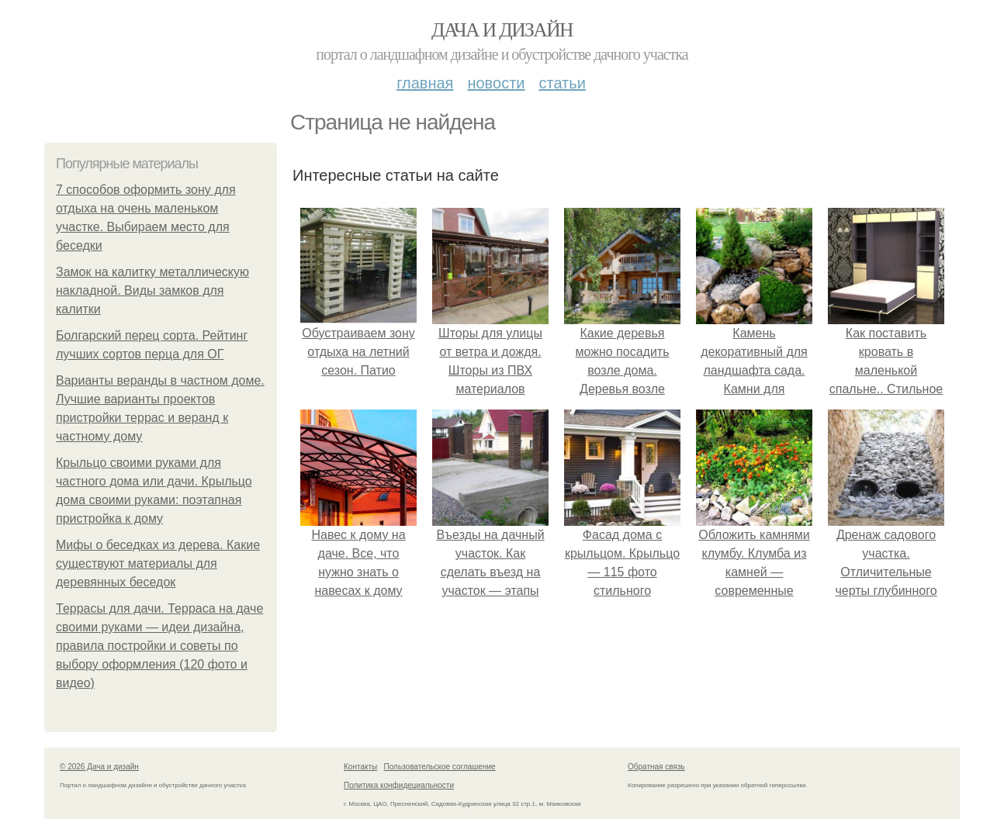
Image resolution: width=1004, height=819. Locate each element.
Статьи (561, 83)
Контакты (360, 766)
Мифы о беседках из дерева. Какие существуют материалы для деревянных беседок (158, 563)
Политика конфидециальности (399, 785)
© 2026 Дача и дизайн (99, 766)
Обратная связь (656, 766)
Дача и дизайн (502, 30)
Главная (424, 83)
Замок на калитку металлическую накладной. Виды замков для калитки (152, 290)
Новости (496, 83)
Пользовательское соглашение (440, 766)
